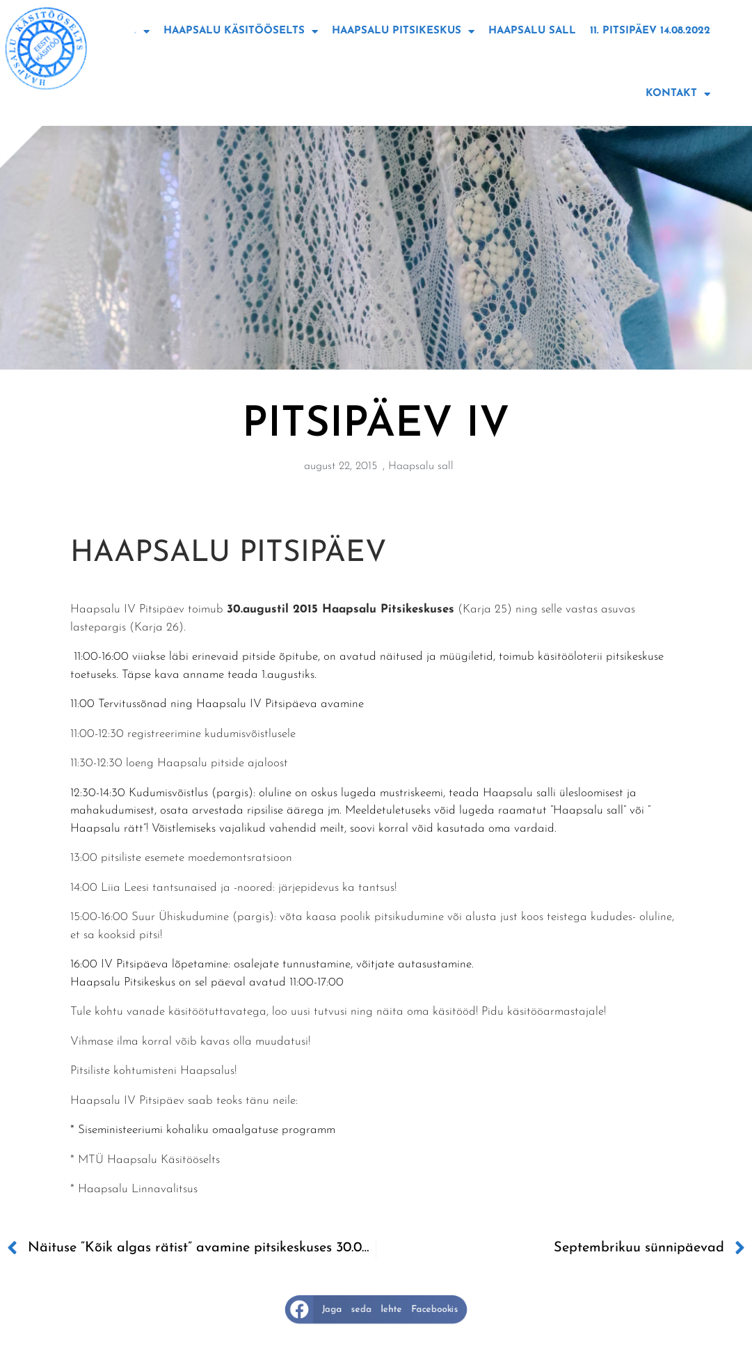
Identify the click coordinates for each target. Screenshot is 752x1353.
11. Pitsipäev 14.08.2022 (650, 31)
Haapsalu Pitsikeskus (403, 31)
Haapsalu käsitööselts (240, 31)
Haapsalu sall (532, 31)
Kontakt (678, 94)
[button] (376, 1309)
